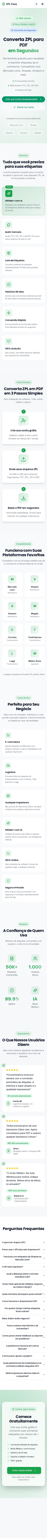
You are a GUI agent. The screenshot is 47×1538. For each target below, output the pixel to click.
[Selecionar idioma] (42, 3)
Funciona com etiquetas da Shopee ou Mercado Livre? (24, 1258)
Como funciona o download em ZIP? (23, 1301)
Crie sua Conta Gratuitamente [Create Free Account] (23, 99)
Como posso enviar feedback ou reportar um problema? (23, 1337)
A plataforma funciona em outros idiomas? (25, 1347)
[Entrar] (36, 4)
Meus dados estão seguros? (23, 1318)
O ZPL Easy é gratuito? (23, 1266)
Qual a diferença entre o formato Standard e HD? (25, 1275)
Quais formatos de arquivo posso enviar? (23, 1294)
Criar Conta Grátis (24, 1470)
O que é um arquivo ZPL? (23, 1242)
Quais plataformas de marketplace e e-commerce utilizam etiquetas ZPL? (24, 1364)
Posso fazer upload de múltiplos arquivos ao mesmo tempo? (23, 1285)
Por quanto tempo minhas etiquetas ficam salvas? (25, 1310)
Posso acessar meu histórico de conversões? (26, 1327)
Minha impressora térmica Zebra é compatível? (25, 1375)
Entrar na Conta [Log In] (23, 107)
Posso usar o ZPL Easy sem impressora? (23, 1249)
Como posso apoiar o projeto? (23, 1356)
